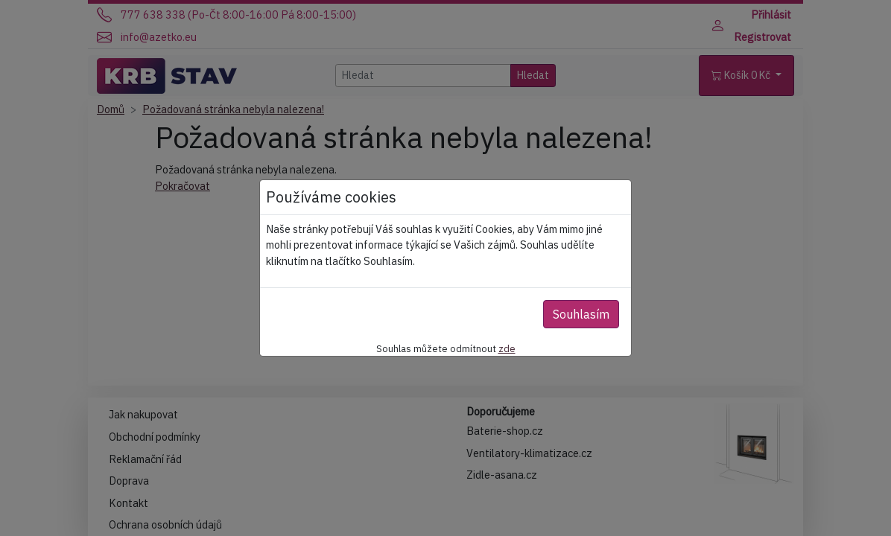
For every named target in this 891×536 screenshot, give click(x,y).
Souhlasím (581, 314)
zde (507, 348)
